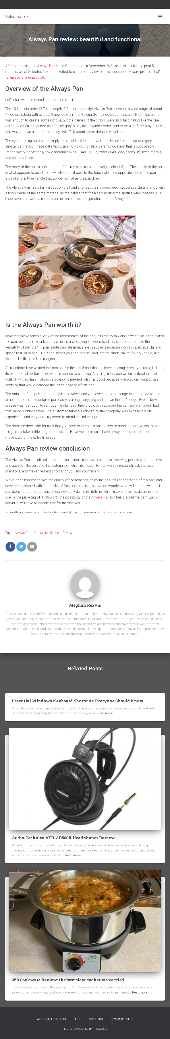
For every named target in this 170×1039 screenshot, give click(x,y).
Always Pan (46, 66)
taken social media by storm (27, 77)
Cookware (40, 533)
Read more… (106, 713)
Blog (77, 1019)
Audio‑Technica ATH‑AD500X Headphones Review (63, 837)
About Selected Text (51, 1019)
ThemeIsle (100, 1028)
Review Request (122, 1019)
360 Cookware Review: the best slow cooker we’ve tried (68, 979)
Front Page (96, 1019)
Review (67, 533)
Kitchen (55, 533)
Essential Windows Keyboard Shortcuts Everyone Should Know (77, 700)
